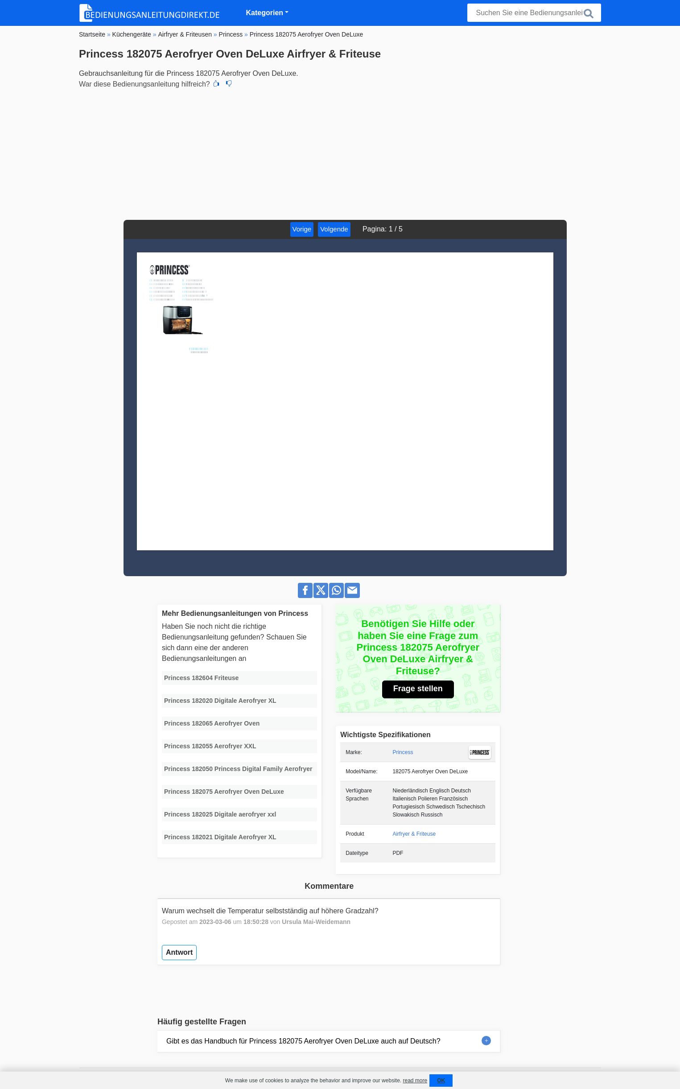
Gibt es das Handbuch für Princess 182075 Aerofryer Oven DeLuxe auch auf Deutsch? (303, 1041)
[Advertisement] (340, 153)
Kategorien (265, 12)
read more (415, 1080)
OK (441, 1080)
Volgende (334, 229)
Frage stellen (418, 688)
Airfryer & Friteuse (414, 834)
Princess (402, 752)
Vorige (302, 229)
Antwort (179, 952)
